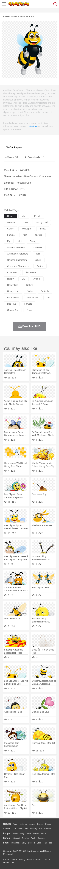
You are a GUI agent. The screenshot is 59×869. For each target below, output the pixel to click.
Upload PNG (9, 862)
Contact (37, 859)
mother (44, 833)
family (36, 833)
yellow (38, 260)
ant (48, 297)
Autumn (23, 824)
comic (10, 228)
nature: (7, 824)
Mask (15, 833)
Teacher (25, 838)
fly (8, 241)
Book (33, 838)
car (23, 279)
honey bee (12, 285)
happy (10, 279)
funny (30, 310)
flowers (28, 304)
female (11, 235)
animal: (7, 828)
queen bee (12, 310)
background (42, 222)
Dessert (31, 843)
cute (25, 222)
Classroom (41, 838)
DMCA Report (14, 147)
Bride (28, 833)
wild (38, 253)
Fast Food (47, 843)
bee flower (33, 297)
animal (37, 279)
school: (7, 838)
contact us (32, 126)
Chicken (47, 829)
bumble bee (13, 297)
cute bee (37, 247)
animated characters (17, 253)
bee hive (11, 304)
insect (42, 228)
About (6, 859)
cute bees (12, 272)
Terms (14, 859)
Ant (14, 829)
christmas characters (17, 266)
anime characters (16, 247)
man (24, 216)
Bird (26, 829)
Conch (48, 824)
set (20, 241)
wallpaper (27, 228)
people (37, 216)
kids (25, 235)
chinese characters (17, 260)
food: (6, 842)
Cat (40, 829)
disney (33, 241)
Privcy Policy (25, 859)
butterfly (45, 291)
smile (30, 291)
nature (29, 285)
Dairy (24, 843)
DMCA (47, 859)
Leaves (32, 824)
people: (7, 833)
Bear (20, 829)
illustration (31, 272)
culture (38, 235)
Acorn (15, 824)
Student (16, 838)
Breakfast (15, 843)
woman (11, 222)
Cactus (40, 824)
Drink (39, 843)
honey (10, 216)
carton (40, 266)
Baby (22, 833)
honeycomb (13, 291)
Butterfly (33, 829)
